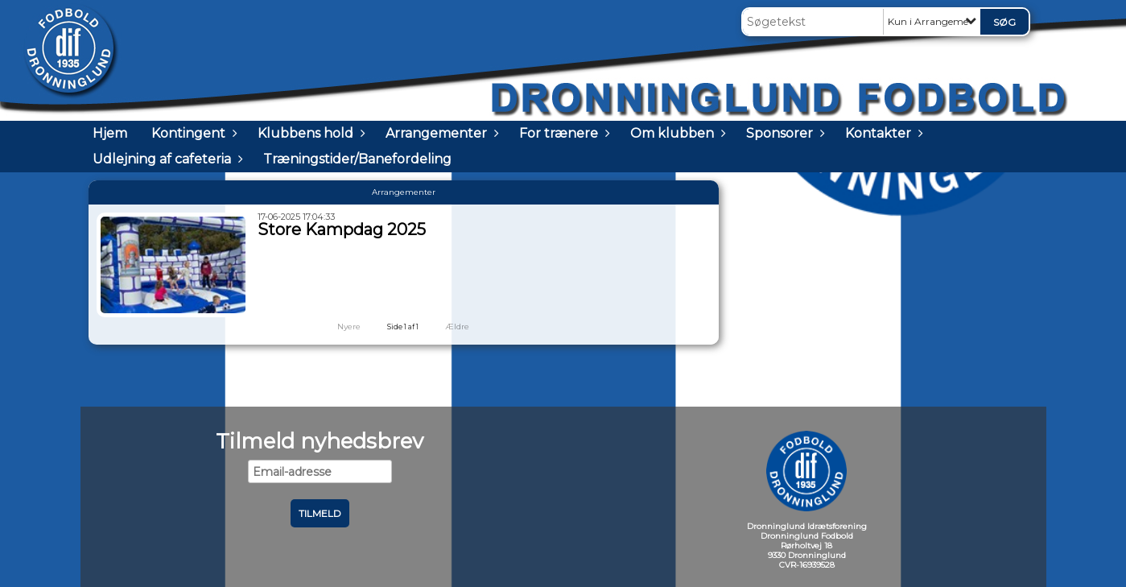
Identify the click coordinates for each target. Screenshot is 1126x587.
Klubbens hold (309, 133)
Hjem (110, 133)
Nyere (339, 326)
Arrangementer (440, 133)
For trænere (562, 133)
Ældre (468, 326)
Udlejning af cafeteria (166, 159)
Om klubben (676, 133)
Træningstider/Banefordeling (357, 159)
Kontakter (882, 133)
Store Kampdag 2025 (342, 229)
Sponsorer (783, 133)
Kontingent (192, 133)
